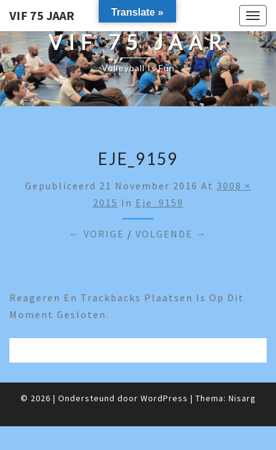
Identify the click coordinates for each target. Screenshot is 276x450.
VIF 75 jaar (41, 15)
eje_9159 (160, 202)
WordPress (164, 398)
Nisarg (242, 398)
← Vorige (96, 234)
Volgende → (171, 234)
